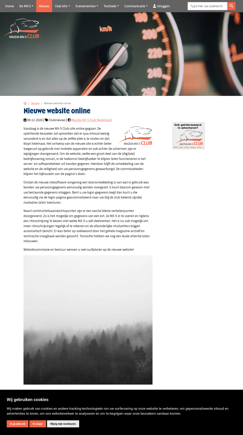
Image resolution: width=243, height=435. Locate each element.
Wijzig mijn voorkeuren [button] (63, 423)
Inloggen (161, 6)
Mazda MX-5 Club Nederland (92, 120)
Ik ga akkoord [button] (17, 423)
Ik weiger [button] (38, 423)
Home (9, 6)
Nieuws (44, 6)
